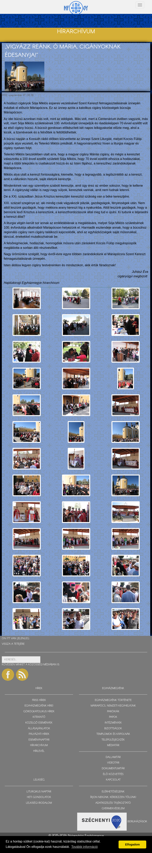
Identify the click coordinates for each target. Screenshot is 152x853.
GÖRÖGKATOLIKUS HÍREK (38, 711)
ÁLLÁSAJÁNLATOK (39, 728)
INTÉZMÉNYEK (113, 723)
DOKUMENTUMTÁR (113, 768)
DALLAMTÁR (113, 757)
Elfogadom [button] (132, 844)
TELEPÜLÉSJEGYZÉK (113, 740)
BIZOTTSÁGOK (113, 728)
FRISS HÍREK (39, 700)
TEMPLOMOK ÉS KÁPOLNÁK (113, 734)
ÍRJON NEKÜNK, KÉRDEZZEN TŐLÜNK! (113, 797)
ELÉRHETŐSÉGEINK (113, 792)
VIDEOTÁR (113, 763)
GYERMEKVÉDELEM (113, 808)
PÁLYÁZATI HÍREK (39, 734)
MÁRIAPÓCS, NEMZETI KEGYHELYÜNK (113, 706)
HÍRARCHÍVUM (39, 745)
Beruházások (137, 821)
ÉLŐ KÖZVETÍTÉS (113, 774)
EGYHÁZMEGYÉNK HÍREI (39, 706)
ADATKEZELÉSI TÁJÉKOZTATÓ (113, 803)
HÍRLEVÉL (39, 751)
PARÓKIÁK (113, 711)
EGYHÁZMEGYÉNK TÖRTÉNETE (113, 700)
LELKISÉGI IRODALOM (39, 803)
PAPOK (113, 717)
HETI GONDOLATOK (39, 797)
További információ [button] (84, 846)
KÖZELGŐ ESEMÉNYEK (38, 723)
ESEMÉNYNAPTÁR (38, 740)
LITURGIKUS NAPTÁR (39, 792)
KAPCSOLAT (113, 780)
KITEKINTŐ (39, 717)
